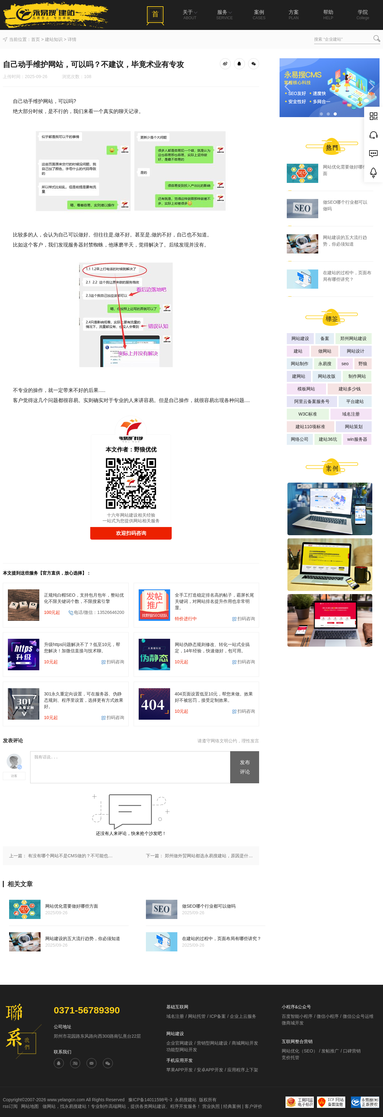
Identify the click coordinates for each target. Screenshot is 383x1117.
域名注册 (351, 414)
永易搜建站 (186, 1099)
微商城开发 (293, 1022)
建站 (298, 351)
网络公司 (299, 439)
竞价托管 (290, 1057)
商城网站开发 (245, 1043)
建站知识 (54, 39)
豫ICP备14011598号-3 (150, 1099)
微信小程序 (328, 1016)
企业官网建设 (179, 1043)
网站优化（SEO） (300, 1050)
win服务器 (357, 439)
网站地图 (30, 1106)
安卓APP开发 (210, 1069)
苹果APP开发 (179, 1069)
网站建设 (300, 338)
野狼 (362, 363)
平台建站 (355, 401)
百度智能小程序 (297, 1016)
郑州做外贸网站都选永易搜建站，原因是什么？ (209, 855)
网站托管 (197, 1016)
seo (345, 363)
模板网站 (306, 388)
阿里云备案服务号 (312, 401)
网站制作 (299, 363)
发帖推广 (330, 1050)
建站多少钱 (350, 388)
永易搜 (324, 363)
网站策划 (354, 426)
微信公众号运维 (358, 1016)
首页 (35, 39)
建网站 (298, 376)
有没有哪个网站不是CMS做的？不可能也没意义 (72, 855)
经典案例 (232, 1106)
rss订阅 (10, 1106)
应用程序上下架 (242, 1069)
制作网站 (357, 376)
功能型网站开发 (181, 1049)
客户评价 (253, 1106)
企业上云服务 (243, 1016)
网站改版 (327, 376)
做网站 (324, 351)
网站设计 (355, 351)
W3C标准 (307, 414)
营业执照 (211, 1106)
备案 (324, 338)
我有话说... (130, 767)
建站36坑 (328, 439)
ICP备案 (218, 1016)
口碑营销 (352, 1050)
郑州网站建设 (353, 338)
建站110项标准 (310, 426)
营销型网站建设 (212, 1043)
